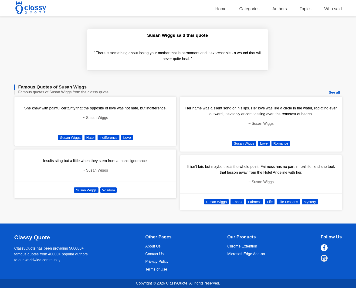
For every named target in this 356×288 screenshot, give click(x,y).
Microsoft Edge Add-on (246, 254)
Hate (90, 137)
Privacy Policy (157, 262)
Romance (280, 143)
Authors (279, 9)
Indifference (108, 137)
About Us (153, 246)
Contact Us (154, 254)
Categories (249, 9)
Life (270, 202)
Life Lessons (288, 202)
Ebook (237, 202)
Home (221, 9)
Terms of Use (156, 269)
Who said (333, 9)
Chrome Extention (242, 246)
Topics (306, 9)
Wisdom (108, 190)
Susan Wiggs (70, 137)
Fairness (254, 202)
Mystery (310, 202)
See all (334, 92)
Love (127, 137)
